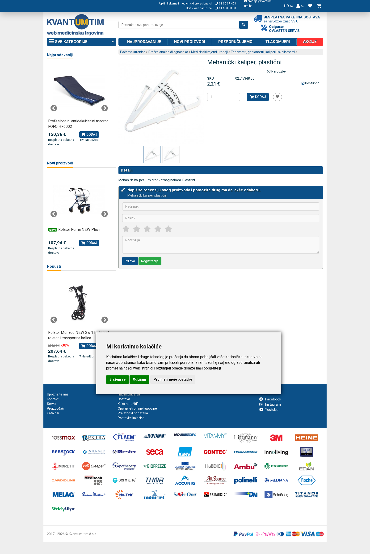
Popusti (54, 266)
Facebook (270, 399)
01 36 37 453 (225, 3)
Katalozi (53, 413)
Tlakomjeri (277, 41)
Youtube (268, 410)
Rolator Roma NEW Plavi (79, 229)
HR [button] (288, 6)
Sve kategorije (81, 42)
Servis (51, 404)
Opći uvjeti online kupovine (137, 408)
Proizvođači (55, 408)
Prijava (130, 261)
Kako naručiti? (128, 404)
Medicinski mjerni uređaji (209, 52)
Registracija (150, 261)
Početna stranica (132, 52)
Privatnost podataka (133, 413)
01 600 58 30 (225, 8)
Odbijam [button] (139, 379)
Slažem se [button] (117, 379)
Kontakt (53, 399)
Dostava (124, 399)
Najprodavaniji (60, 55)
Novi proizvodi (189, 41)
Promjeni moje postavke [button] (173, 379)
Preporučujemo (235, 41)
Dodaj (258, 97)
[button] (299, 6)
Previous (53, 108)
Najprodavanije (144, 41)
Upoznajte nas (57, 394)
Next (104, 108)
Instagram (270, 404)
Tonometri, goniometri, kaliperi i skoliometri (263, 52)
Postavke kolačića (131, 418)
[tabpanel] (79, 105)
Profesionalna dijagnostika (168, 52)
